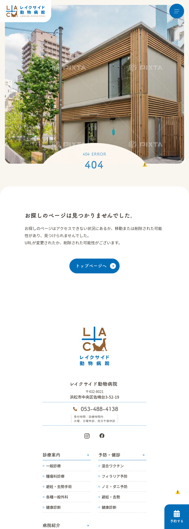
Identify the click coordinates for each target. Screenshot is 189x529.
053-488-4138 (99, 409)
